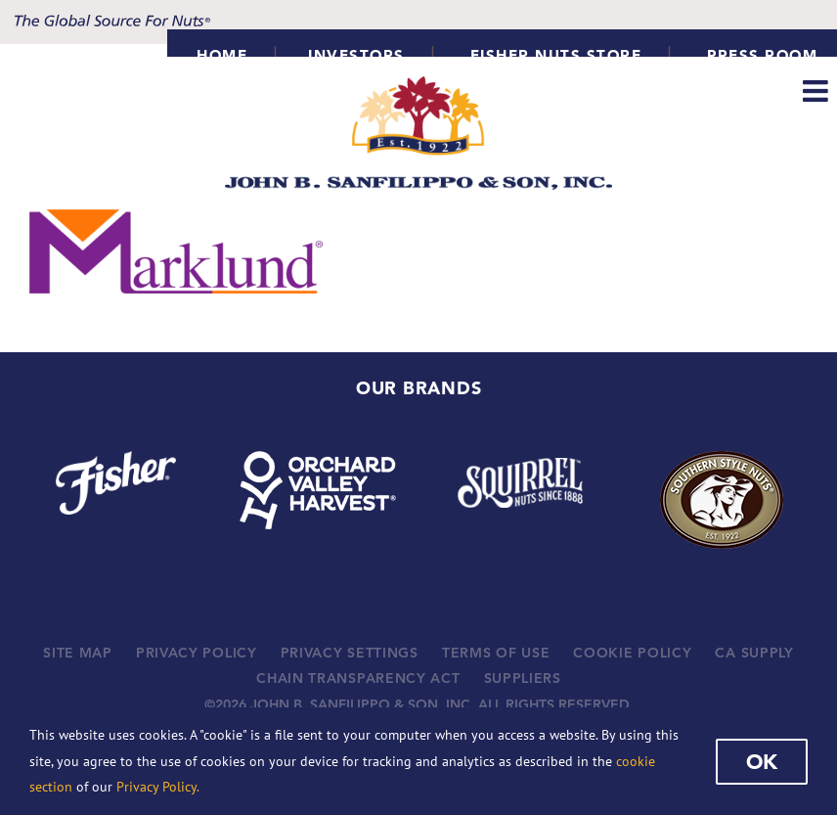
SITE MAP (77, 652)
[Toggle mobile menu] (817, 91)
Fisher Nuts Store (556, 55)
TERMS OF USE (496, 652)
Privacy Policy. (157, 786)
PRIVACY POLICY (196, 652)
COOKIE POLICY (632, 652)
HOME (222, 55)
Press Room (762, 55)
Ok (761, 761)
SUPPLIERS (522, 678)
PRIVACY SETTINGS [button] (349, 652)
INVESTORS (356, 55)
